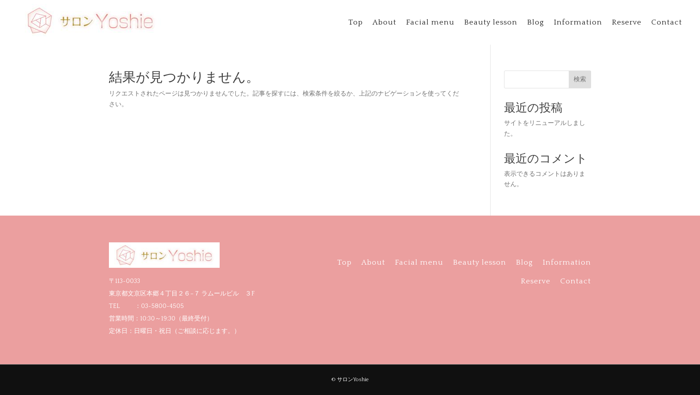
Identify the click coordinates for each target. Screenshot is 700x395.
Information (578, 22)
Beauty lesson (490, 22)
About (384, 22)
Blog (535, 22)
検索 (580, 79)
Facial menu (430, 22)
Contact (666, 22)
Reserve (627, 22)
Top (355, 22)
